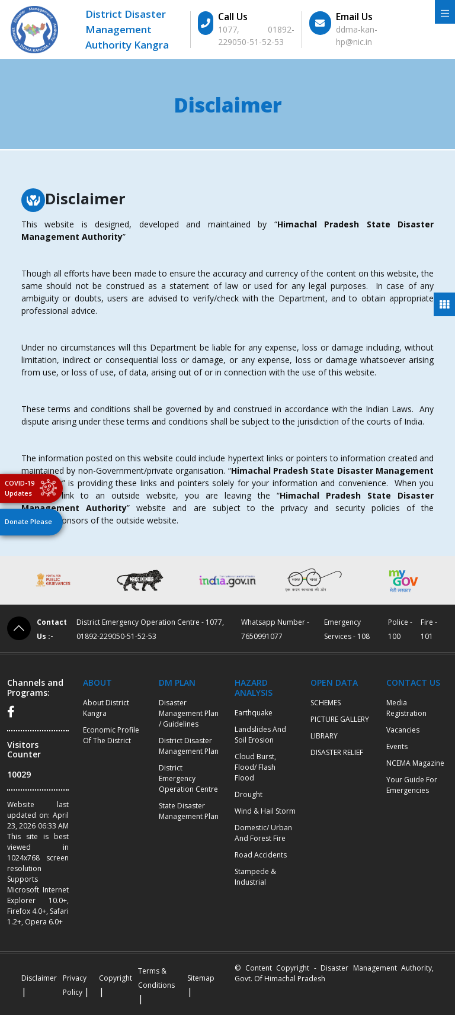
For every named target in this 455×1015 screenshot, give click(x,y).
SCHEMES (325, 703)
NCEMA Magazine (415, 763)
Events (397, 746)
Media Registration (406, 708)
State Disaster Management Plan (189, 811)
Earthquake (254, 713)
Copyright (115, 978)
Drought (248, 794)
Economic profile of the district (111, 735)
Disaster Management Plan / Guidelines (189, 713)
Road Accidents (261, 855)
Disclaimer (39, 978)
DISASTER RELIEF (336, 752)
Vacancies (402, 730)
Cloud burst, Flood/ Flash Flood (255, 767)
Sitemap (200, 978)
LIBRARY (324, 736)
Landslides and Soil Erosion (260, 734)
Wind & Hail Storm (265, 811)
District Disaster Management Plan (189, 745)
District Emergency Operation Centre (188, 778)
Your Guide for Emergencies (411, 785)
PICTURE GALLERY (339, 719)
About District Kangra (106, 708)
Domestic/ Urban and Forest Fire (263, 833)
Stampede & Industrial (255, 876)
